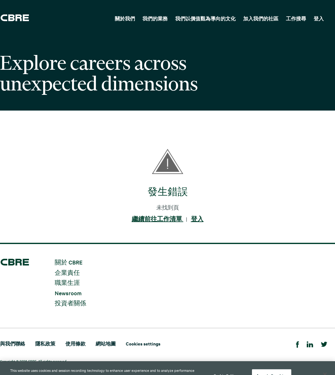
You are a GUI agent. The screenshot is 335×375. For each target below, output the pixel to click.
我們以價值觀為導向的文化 (205, 18)
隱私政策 (45, 343)
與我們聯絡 (12, 343)
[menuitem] (125, 18)
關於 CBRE (68, 262)
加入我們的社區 (260, 18)
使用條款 (75, 343)
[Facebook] (297, 343)
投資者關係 (70, 303)
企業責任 (67, 272)
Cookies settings (143, 343)
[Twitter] (324, 343)
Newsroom (68, 292)
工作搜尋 (296, 18)
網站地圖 (106, 343)
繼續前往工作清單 (157, 219)
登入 (319, 18)
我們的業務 (155, 18)
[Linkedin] (310, 343)
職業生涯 (67, 282)
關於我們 (125, 18)
